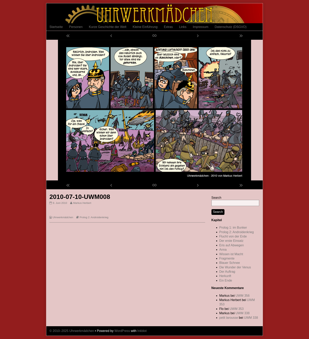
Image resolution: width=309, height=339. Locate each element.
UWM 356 (242, 295)
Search (216, 197)
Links (182, 27)
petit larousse (228, 317)
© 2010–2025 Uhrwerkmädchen (71, 331)
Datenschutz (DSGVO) (231, 27)
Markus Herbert (82, 202)
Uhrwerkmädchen (63, 217)
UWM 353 (237, 308)
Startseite (56, 27)
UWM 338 (242, 313)
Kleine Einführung (145, 27)
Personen (76, 27)
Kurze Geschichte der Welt (107, 27)
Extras (168, 27)
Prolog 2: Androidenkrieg (94, 217)
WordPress (122, 331)
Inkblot (142, 331)
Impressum (200, 27)
